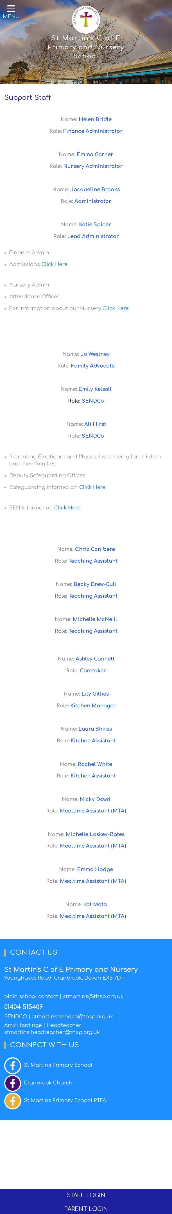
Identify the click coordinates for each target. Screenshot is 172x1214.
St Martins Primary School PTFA (65, 1100)
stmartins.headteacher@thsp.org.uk (52, 1032)
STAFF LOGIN (86, 1195)
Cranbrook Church (48, 1083)
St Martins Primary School (58, 1065)
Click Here (54, 264)
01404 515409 (23, 1007)
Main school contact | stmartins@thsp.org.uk (63, 996)
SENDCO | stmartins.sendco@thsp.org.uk (58, 1016)
